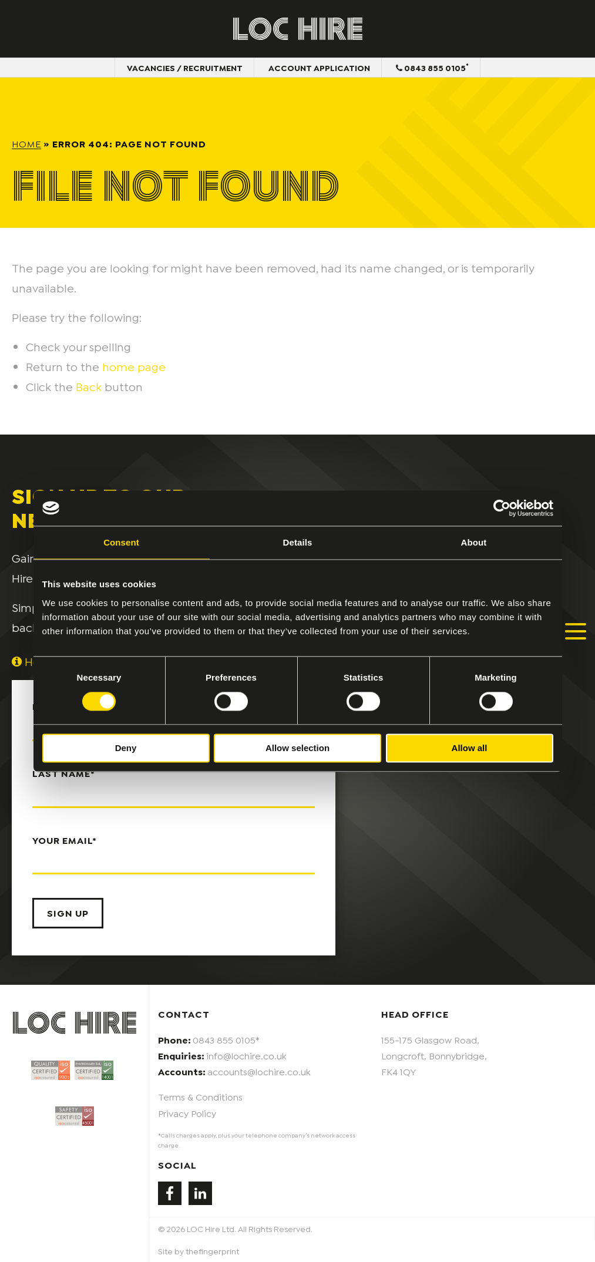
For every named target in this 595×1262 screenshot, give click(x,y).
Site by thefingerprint (198, 1251)
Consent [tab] (121, 542)
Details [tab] (297, 542)
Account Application (319, 67)
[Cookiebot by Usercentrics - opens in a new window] (502, 508)
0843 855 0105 (432, 67)
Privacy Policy (187, 1112)
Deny (126, 748)
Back (89, 386)
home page (134, 366)
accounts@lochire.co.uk (259, 1070)
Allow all (470, 748)
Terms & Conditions (200, 1096)
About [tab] (474, 542)
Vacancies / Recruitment (185, 67)
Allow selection (297, 748)
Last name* (173, 787)
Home (26, 143)
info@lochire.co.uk (246, 1055)
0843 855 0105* (226, 1039)
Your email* (173, 854)
